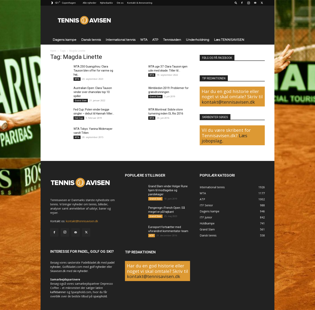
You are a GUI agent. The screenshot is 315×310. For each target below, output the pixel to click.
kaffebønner (58, 292)
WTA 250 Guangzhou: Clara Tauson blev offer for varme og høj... (93, 70)
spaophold (100, 296)
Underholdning (197, 40)
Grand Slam (81, 100)
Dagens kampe (64, 40)
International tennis (120, 40)
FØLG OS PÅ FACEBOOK (217, 57)
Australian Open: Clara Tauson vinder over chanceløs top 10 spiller (93, 92)
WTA (143, 40)
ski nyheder (80, 271)
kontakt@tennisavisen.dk (228, 102)
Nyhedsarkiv (106, 3)
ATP (155, 40)
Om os (120, 3)
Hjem (53, 50)
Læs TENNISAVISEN (229, 40)
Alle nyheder (89, 3)
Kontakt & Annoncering (139, 3)
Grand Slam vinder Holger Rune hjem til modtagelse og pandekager (168, 190)
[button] (236, 2)
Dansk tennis (91, 40)
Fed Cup (79, 118)
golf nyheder (98, 267)
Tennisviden (172, 40)
